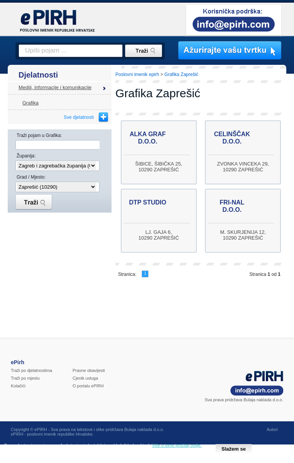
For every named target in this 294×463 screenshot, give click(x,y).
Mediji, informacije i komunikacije (55, 87)
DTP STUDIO (147, 202)
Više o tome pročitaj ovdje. (177, 445)
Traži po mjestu (25, 378)
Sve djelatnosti (79, 117)
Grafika (30, 103)
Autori (272, 429)
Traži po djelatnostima (31, 370)
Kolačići (18, 386)
